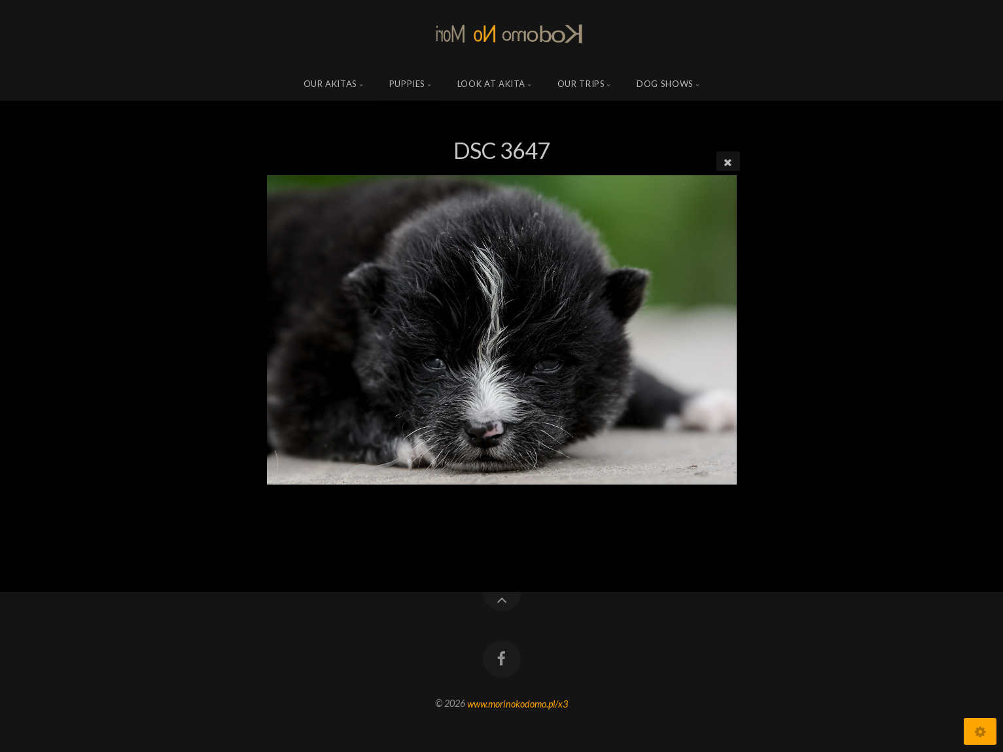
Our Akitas (331, 83)
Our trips (581, 83)
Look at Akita (491, 83)
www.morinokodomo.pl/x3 (517, 703)
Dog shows (665, 83)
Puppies (407, 83)
